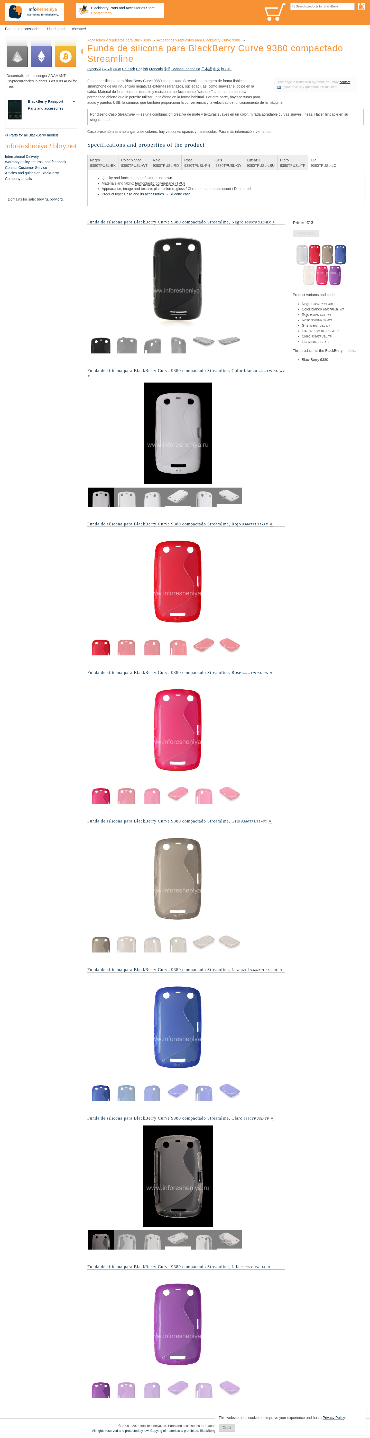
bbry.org (56, 199)
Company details (18, 179)
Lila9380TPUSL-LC (323, 163)
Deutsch (128, 69)
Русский (94, 69)
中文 (216, 69)
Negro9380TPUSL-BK (103, 163)
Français (156, 69)
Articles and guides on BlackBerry (32, 173)
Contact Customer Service (26, 168)
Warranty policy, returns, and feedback (35, 162)
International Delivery (22, 156)
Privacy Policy (334, 1418)
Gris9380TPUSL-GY (229, 163)
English (142, 69)
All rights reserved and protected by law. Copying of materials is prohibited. (145, 1431)
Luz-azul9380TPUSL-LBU (261, 163)
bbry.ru (42, 199)
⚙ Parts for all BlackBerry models (32, 135)
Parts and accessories (23, 29)
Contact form (101, 13)
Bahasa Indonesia (185, 69)
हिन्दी (167, 69)
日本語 (206, 69)
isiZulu (226, 69)
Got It (227, 1428)
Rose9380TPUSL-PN (197, 163)
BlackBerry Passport (45, 101)
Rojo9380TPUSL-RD (166, 163)
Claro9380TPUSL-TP (293, 163)
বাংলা (117, 69)
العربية (107, 69)
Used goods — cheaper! (66, 29)
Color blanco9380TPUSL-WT (134, 163)
